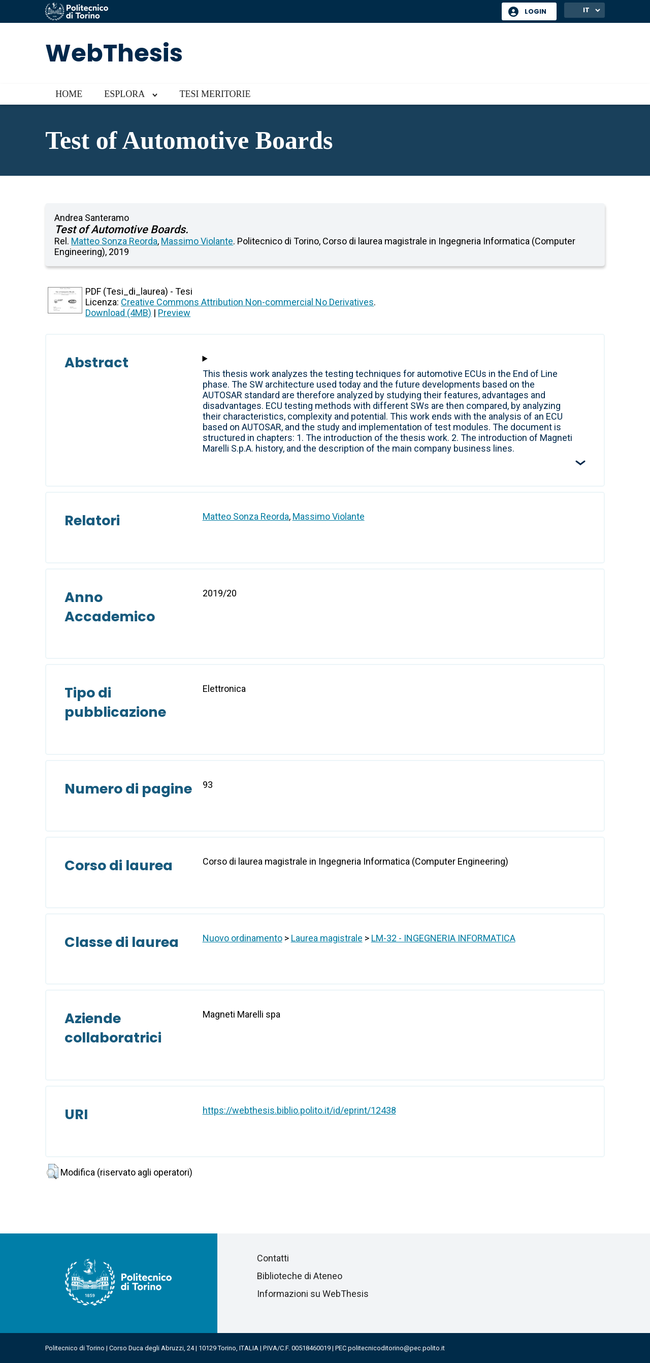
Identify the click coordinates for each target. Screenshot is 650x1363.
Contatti (273, 1258)
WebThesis (114, 53)
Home (68, 94)
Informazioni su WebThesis (313, 1293)
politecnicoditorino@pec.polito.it (396, 1348)
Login (535, 11)
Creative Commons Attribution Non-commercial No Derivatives (247, 302)
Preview (174, 312)
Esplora (124, 94)
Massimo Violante (197, 241)
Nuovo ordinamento (242, 938)
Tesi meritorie (214, 94)
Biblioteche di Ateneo (299, 1276)
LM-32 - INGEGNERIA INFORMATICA (443, 938)
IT (586, 10)
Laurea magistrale (327, 938)
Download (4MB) (118, 312)
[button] (52, 1171)
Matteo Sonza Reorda (114, 241)
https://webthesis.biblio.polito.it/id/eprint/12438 (299, 1110)
